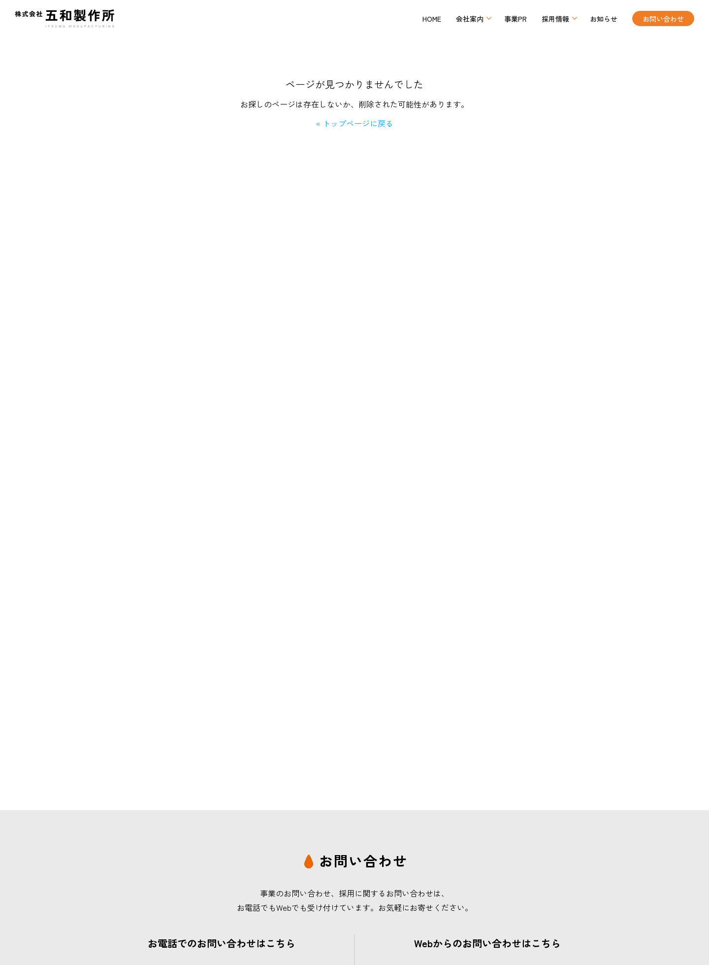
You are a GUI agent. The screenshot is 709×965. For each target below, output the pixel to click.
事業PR (515, 19)
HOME (431, 19)
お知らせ (603, 19)
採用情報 (555, 19)
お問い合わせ (663, 19)
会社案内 (469, 19)
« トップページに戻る (354, 123)
